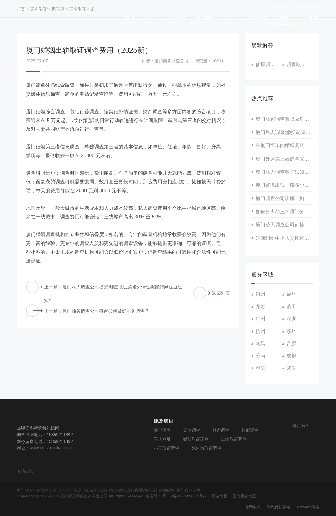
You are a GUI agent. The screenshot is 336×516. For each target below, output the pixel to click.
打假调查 (250, 430)
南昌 (260, 343)
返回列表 (211, 293)
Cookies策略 (308, 507)
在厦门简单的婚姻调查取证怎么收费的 (284, 145)
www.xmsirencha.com (50, 447)
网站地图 (219, 496)
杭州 (260, 331)
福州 (291, 294)
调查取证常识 (299, 64)
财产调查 (220, 430)
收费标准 (258, 16)
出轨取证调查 (233, 439)
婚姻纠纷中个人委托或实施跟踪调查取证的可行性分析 (284, 238)
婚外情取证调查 (206, 448)
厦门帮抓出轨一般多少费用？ (284, 185)
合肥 (291, 343)
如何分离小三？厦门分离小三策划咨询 (284, 211)
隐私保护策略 (279, 507)
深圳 (291, 318)
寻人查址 (162, 439)
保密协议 (231, 16)
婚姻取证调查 (196, 439)
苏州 (291, 331)
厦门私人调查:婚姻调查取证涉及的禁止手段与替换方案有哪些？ (284, 132)
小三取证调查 (166, 448)
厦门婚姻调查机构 (45, 234)
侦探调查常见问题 (269, 64)
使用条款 (253, 507)
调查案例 (205, 16)
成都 (291, 355)
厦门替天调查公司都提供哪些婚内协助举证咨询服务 (284, 224)
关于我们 (153, 16)
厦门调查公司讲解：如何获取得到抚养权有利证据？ (284, 198)
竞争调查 (191, 430)
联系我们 (310, 16)
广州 (260, 318)
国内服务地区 (244, 496)
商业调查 (162, 430)
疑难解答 (284, 16)
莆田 (291, 306)
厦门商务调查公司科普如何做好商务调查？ (105, 310)
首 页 (131, 16)
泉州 (260, 294)
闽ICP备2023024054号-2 (184, 496)
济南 (260, 355)
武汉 (291, 368)
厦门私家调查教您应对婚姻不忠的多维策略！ (284, 119)
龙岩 (260, 306)
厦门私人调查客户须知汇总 (284, 172)
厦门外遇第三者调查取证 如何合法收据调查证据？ (284, 158)
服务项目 (179, 16)
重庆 (260, 368)
